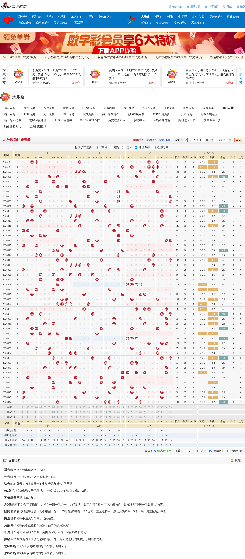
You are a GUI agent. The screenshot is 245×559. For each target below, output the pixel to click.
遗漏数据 (144, 147)
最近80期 (151, 139)
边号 (129, 147)
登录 (242, 6)
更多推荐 (241, 76)
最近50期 (138, 139)
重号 (104, 147)
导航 (229, 6)
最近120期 (165, 139)
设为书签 (177, 6)
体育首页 (213, 6)
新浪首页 (195, 6)
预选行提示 (164, 450)
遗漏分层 (162, 147)
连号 (117, 147)
